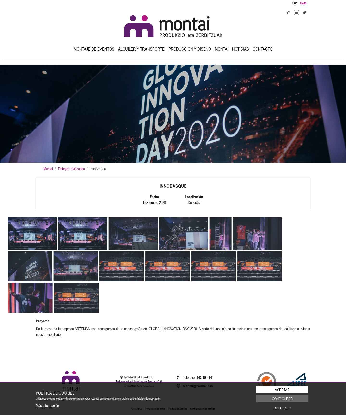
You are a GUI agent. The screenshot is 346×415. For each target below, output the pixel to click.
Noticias (240, 49)
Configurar (282, 399)
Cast (303, 3)
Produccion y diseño (189, 49)
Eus (294, 3)
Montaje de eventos (94, 49)
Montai (221, 49)
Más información (47, 405)
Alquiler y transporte (141, 49)
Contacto (262, 49)
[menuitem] (94, 49)
